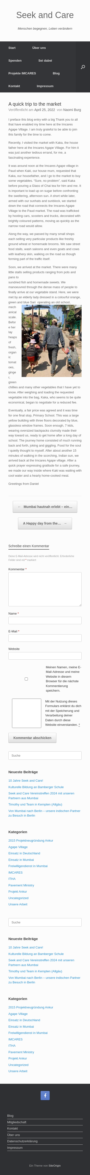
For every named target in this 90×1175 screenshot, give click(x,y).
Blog (56, 73)
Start (12, 48)
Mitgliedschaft (16, 1122)
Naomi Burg (72, 110)
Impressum (45, 86)
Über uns (39, 48)
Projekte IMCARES (22, 73)
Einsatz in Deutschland (24, 853)
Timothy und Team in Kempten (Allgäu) (35, 804)
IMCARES (15, 872)
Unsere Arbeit (17, 904)
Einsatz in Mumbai (21, 860)
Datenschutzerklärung (22, 1141)
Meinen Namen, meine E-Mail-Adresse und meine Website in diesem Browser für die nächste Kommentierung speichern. (63, 679)
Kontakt (14, 86)
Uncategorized (18, 898)
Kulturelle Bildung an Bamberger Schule (36, 787)
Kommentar (17, 569)
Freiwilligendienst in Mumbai (28, 866)
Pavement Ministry (21, 885)
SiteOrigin (54, 1165)
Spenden (15, 60)
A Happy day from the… (45, 523)
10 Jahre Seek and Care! (25, 780)
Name (13, 613)
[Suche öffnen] (83, 66)
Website (14, 649)
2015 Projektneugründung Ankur (30, 840)
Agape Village (18, 847)
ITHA (12, 879)
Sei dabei (45, 60)
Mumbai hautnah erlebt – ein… (45, 506)
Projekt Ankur (17, 891)
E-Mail (13, 631)
